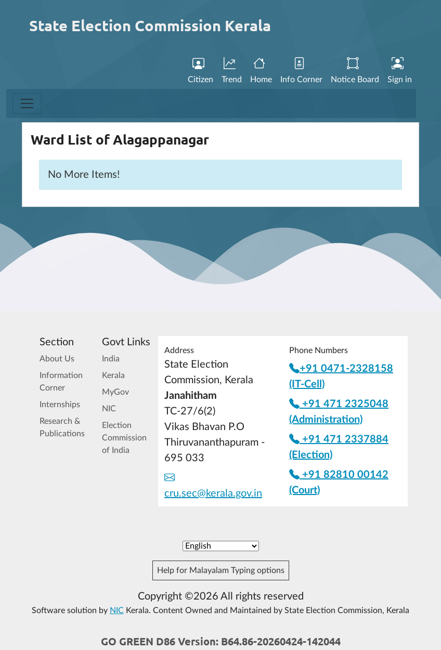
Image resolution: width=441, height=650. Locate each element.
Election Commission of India (124, 437)
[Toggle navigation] (27, 103)
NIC (109, 409)
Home (261, 71)
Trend (232, 71)
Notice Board (355, 71)
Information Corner (61, 381)
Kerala (113, 375)
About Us (57, 359)
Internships (60, 404)
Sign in (399, 71)
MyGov (115, 392)
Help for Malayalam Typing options (220, 570)
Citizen (200, 71)
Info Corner (301, 71)
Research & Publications (62, 427)
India (111, 359)
